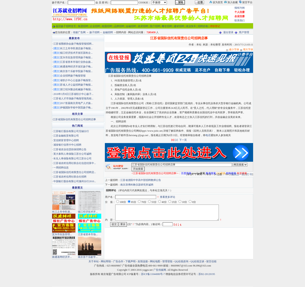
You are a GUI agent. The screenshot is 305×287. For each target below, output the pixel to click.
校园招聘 (107, 26)
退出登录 (228, 32)
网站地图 (155, 261)
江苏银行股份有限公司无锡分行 (71, 131)
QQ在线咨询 (182, 261)
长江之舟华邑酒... (62, 211)
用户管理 (244, 32)
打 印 (249, 174)
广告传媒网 (159, 269)
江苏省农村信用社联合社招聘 (69, 176)
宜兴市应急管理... (62, 234)
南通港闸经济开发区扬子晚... (76, 66)
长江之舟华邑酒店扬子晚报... (76, 48)
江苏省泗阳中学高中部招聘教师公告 (140, 180)
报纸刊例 (239, 7)
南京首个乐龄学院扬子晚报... (76, 71)
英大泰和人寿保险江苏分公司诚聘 (72, 153)
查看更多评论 (167, 196)
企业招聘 (95, 26)
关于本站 (94, 261)
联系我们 (239, 20)
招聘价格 (203, 26)
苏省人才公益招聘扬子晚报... (76, 84)
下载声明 (130, 261)
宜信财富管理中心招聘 (66, 140)
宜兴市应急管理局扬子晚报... (76, 57)
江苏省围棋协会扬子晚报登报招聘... (73, 43)
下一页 (183, 139)
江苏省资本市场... (88, 234)
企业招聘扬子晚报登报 (73, 75)
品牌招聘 (119, 26)
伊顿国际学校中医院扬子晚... (76, 107)
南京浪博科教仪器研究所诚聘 (136, 184)
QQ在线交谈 (197, 261)
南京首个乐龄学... (88, 257)
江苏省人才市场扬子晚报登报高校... (73, 98)
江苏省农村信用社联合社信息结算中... (74, 163)
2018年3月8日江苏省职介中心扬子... (73, 94)
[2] (176, 139)
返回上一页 (238, 174)
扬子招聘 (94, 32)
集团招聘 (83, 26)
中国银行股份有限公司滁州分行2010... (74, 181)
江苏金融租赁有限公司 (66, 135)
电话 (208, 135)
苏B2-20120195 (206, 274)
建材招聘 (179, 26)
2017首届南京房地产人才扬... (76, 103)
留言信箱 (211, 261)
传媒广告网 (79, 32)
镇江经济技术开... (88, 211)
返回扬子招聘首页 (66, 26)
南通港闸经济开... (62, 257)
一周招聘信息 (61, 167)
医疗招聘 (155, 26)
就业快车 (191, 26)
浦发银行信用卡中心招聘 (67, 144)
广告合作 (118, 261)
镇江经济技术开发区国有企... (76, 52)
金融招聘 (131, 26)
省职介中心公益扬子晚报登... (76, 80)
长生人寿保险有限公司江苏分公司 (72, 158)
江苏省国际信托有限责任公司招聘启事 (74, 119)
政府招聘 (143, 26)
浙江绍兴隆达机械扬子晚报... (76, 89)
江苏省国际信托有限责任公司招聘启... (74, 172)
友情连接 (143, 261)
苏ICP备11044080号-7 (153, 274)
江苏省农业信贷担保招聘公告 (69, 149)
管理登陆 (167, 261)
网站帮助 (106, 261)
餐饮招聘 (167, 26)
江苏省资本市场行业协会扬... (76, 61)
